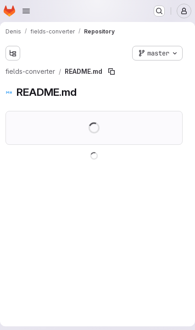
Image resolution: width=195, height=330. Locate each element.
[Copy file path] (111, 71)
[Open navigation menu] (26, 11)
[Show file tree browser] (13, 53)
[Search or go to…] (159, 11)
